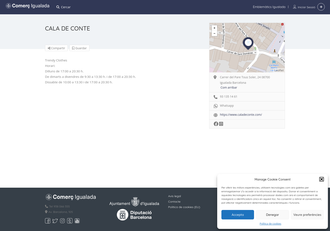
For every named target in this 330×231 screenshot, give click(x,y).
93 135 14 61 (228, 96)
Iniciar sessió (306, 7)
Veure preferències (307, 215)
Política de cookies (270, 224)
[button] (321, 179)
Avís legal (174, 196)
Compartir (56, 48)
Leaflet (279, 70)
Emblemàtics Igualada (269, 7)
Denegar (272, 215)
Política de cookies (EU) (184, 207)
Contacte (174, 201)
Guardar (79, 48)
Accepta (238, 215)
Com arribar (229, 87)
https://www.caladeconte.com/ (241, 115)
